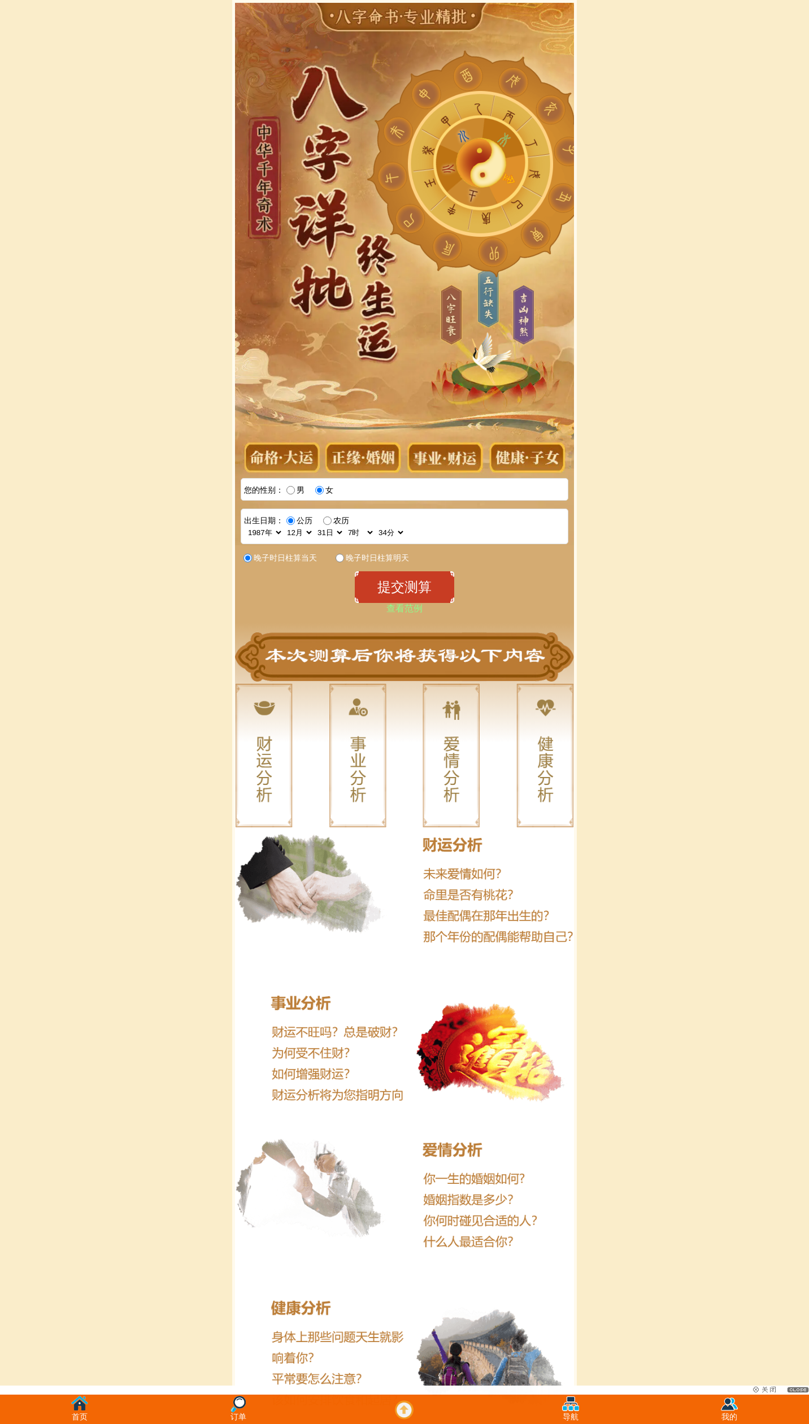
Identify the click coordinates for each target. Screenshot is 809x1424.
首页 (79, 1413)
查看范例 (404, 608)
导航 (570, 1413)
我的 (729, 1413)
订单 (238, 1413)
